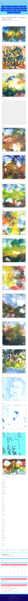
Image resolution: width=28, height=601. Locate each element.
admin (3, 20)
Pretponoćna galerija (16, 20)
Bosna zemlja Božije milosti (13, 2)
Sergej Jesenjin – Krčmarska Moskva (5, 589)
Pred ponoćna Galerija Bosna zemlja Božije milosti (7, 588)
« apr (1, 575)
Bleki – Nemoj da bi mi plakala (4, 590)
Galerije (12, 20)
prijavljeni (6, 555)
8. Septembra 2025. (7, 20)
